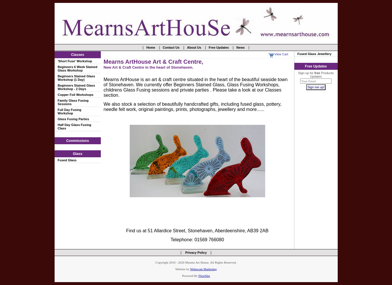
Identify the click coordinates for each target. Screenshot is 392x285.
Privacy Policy (196, 252)
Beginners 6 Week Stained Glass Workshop (77, 68)
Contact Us (171, 47)
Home (150, 47)
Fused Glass (67, 160)
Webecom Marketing (203, 269)
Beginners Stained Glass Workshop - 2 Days (76, 87)
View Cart (281, 54)
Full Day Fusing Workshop (69, 111)
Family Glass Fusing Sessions (73, 102)
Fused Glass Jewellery (315, 54)
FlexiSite (204, 275)
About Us (194, 47)
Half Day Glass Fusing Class (74, 126)
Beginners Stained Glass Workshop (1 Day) (76, 77)
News (240, 47)
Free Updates (219, 47)
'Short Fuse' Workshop (75, 61)
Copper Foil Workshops (76, 94)
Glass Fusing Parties (73, 119)
